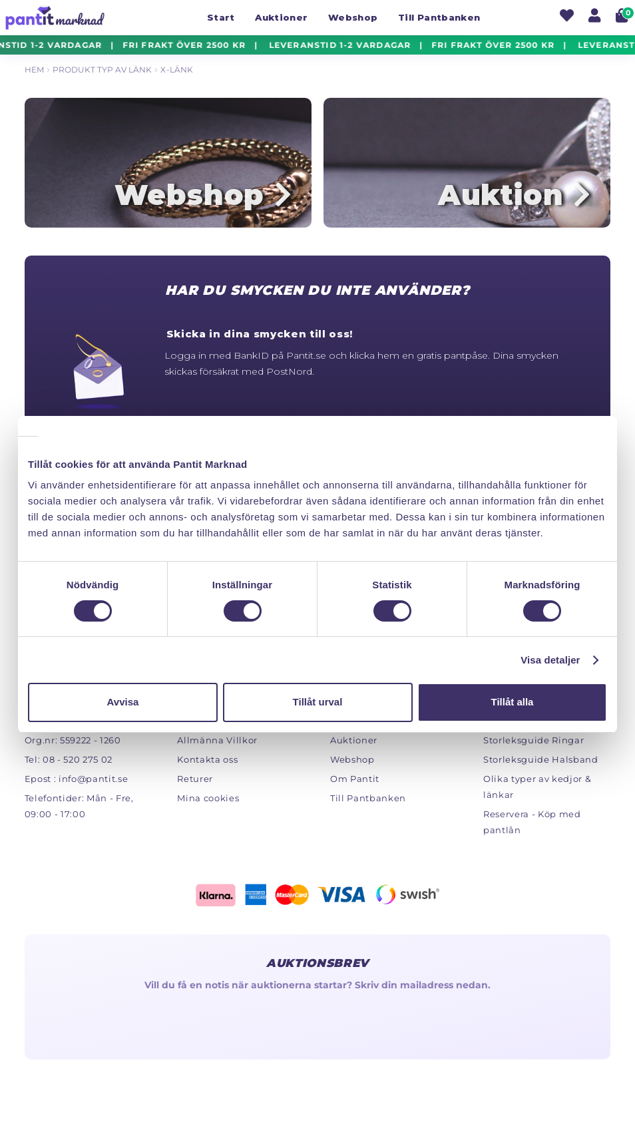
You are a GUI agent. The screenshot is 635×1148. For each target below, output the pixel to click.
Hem (34, 70)
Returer (195, 781)
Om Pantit (354, 781)
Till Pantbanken (439, 17)
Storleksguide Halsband (540, 762)
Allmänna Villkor (217, 742)
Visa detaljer (550, 660)
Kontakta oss (207, 762)
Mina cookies (208, 800)
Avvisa (123, 701)
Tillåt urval (318, 701)
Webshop (352, 17)
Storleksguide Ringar (533, 742)
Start (221, 17)
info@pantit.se (93, 781)
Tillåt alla (512, 701)
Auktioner (281, 17)
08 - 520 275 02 (77, 762)
